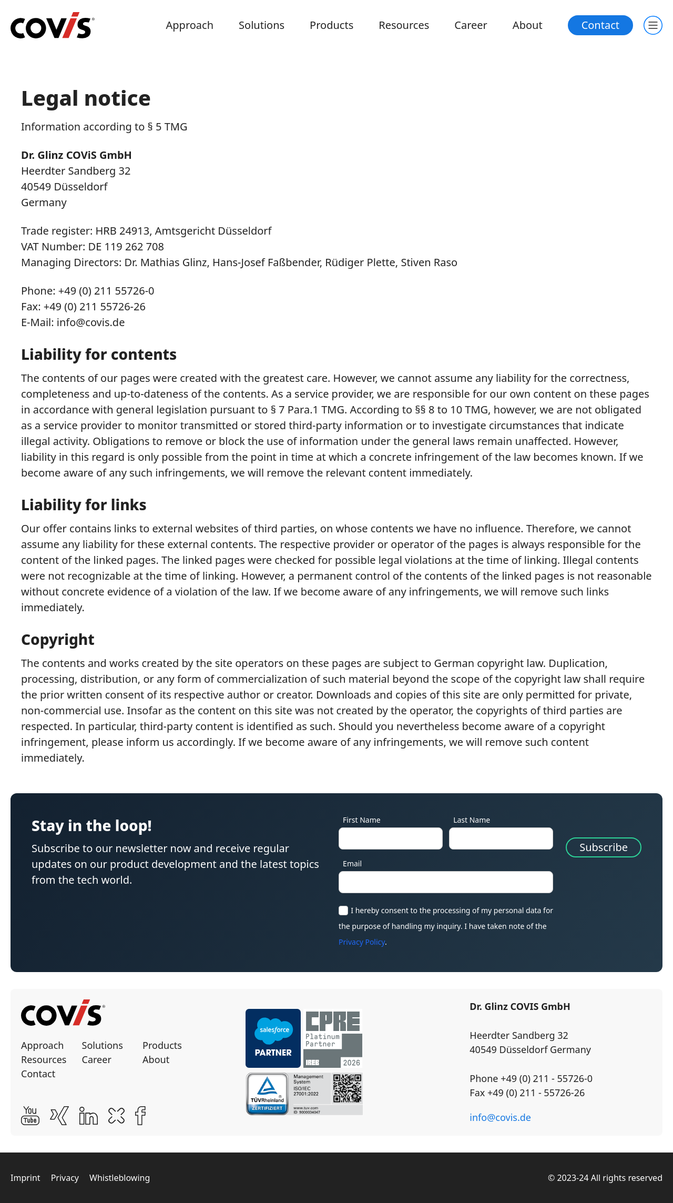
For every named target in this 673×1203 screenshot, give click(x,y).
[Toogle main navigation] (653, 25)
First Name (362, 820)
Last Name (471, 820)
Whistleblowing (119, 1178)
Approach (190, 25)
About (528, 25)
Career (470, 25)
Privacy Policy (362, 942)
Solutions (261, 25)
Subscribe (603, 847)
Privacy (65, 1178)
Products (331, 25)
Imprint (25, 1178)
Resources (404, 25)
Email (352, 863)
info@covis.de (500, 1117)
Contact (600, 25)
